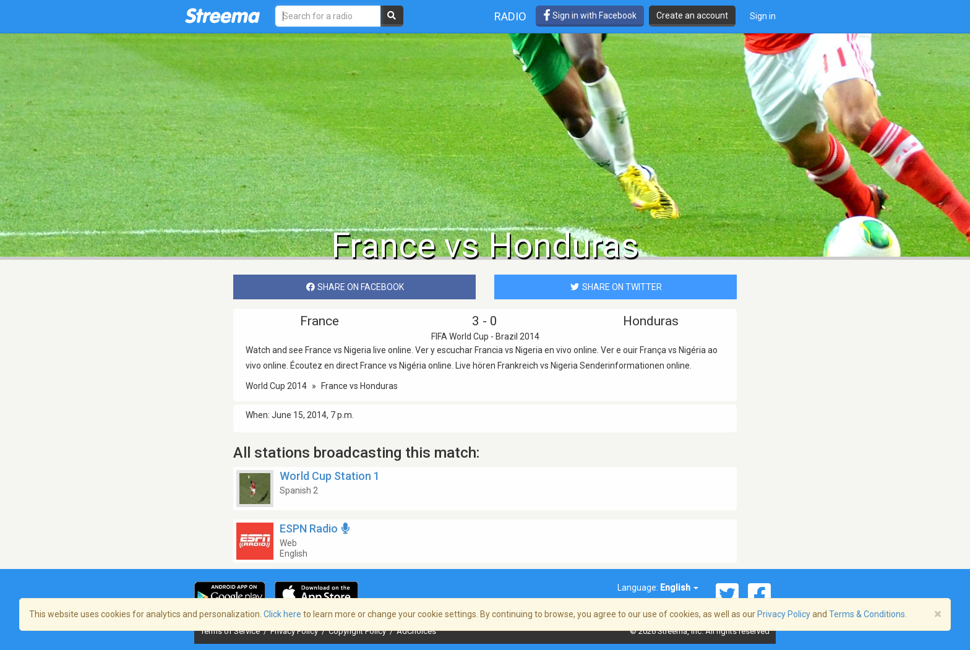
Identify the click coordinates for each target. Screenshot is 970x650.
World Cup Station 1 (330, 475)
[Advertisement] (485, 128)
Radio (510, 16)
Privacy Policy (295, 631)
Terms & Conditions (867, 614)
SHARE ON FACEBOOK (355, 287)
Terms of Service (231, 631)
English (679, 587)
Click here (282, 614)
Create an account (692, 15)
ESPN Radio (316, 528)
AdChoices (416, 631)
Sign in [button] (763, 16)
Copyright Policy (358, 631)
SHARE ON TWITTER (615, 287)
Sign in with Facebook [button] (590, 15)
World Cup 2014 (276, 386)
